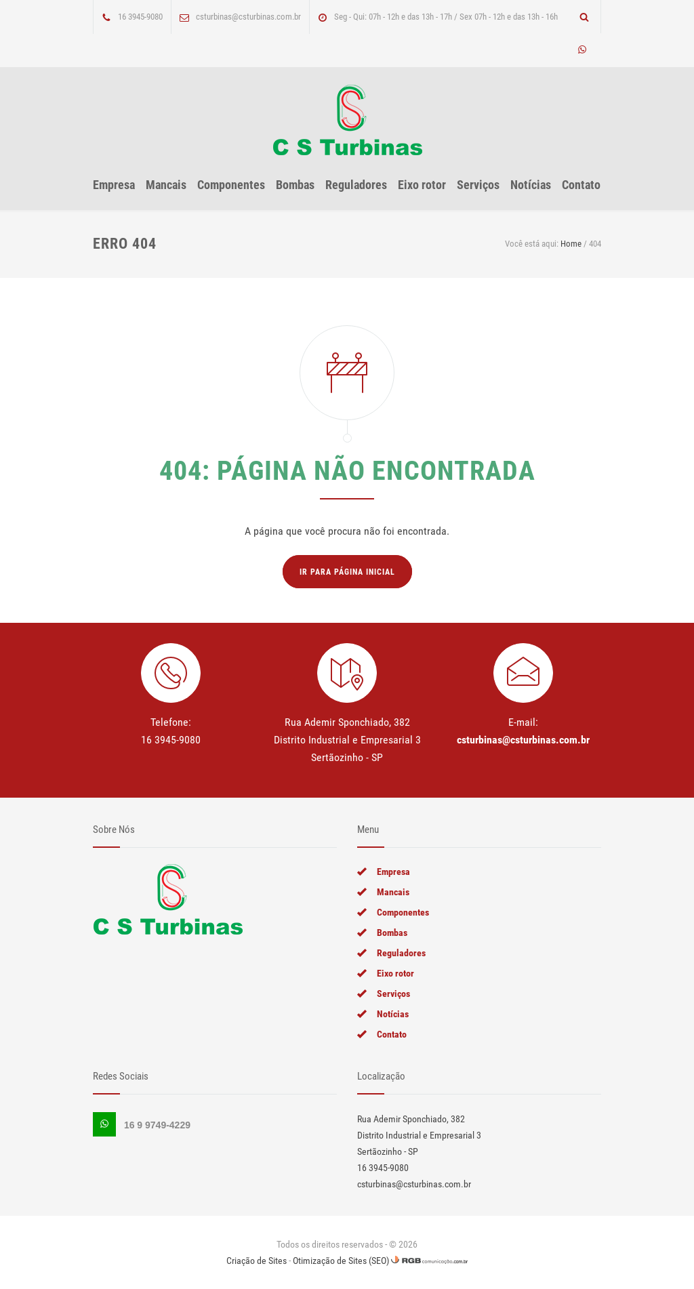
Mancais (166, 185)
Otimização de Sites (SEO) (341, 1260)
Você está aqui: (531, 244)
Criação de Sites (256, 1260)
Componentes (231, 185)
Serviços (478, 185)
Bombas (295, 185)
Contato (581, 185)
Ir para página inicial (347, 572)
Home (570, 244)
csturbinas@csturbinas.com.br (523, 739)
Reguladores (356, 185)
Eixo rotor (422, 185)
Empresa (114, 185)
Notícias (530, 185)
